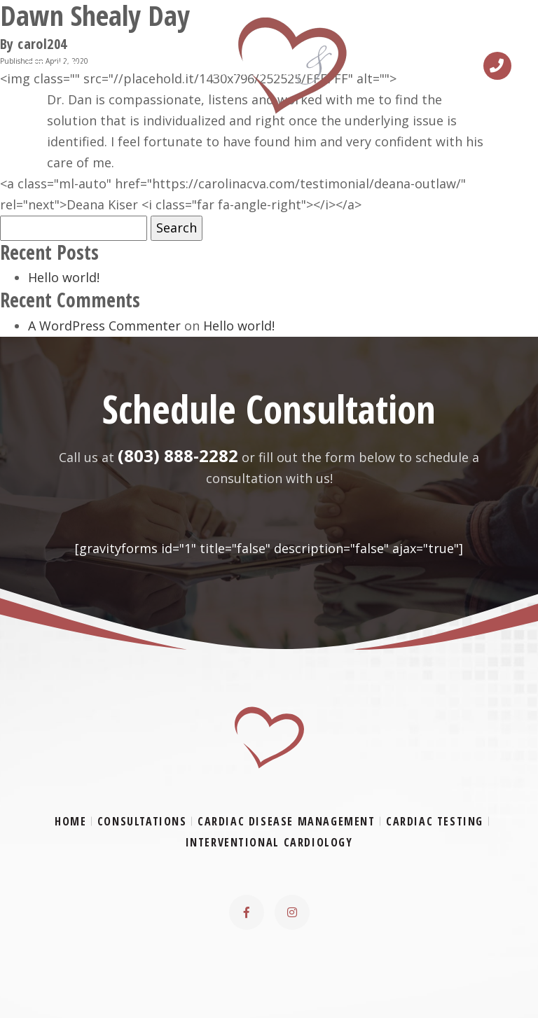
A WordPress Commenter (104, 325)
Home (70, 821)
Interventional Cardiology (269, 842)
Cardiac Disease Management (286, 821)
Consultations (142, 821)
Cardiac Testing (434, 821)
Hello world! (63, 277)
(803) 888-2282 (178, 455)
